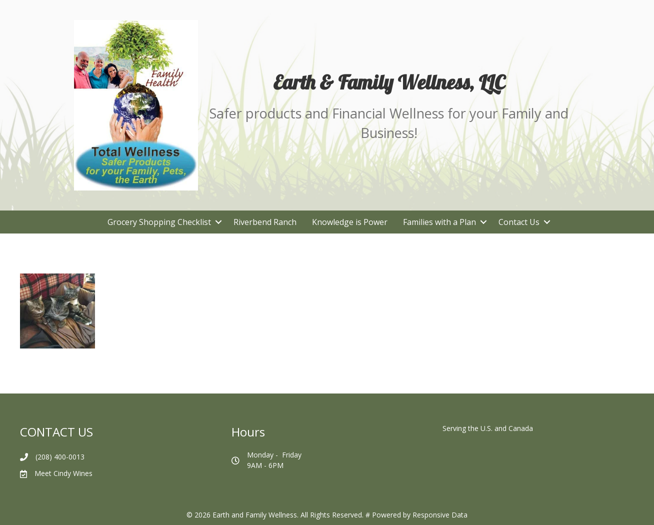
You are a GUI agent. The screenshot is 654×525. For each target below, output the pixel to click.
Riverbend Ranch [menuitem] (265, 222)
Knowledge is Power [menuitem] (350, 222)
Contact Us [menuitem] (519, 222)
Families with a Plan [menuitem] (439, 222)
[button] (218, 222)
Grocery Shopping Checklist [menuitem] (159, 222)
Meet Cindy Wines (63, 473)
